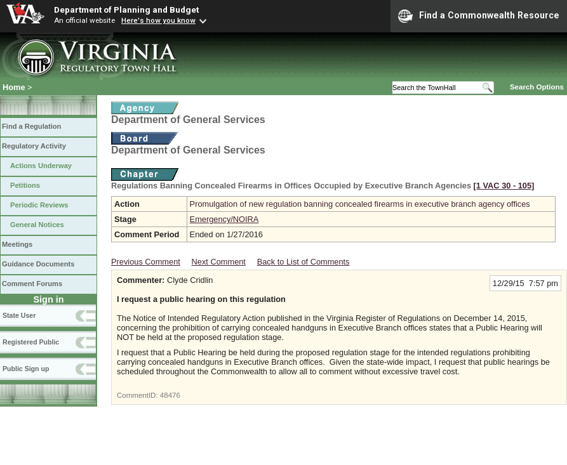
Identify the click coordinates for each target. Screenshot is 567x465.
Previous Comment (145, 261)
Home (14, 87)
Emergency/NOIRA (224, 219)
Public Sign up (26, 368)
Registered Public (31, 342)
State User (19, 315)
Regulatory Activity (34, 146)
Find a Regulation (31, 126)
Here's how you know (158, 20)
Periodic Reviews (39, 205)
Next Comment (219, 261)
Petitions (25, 185)
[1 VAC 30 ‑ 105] (504, 185)
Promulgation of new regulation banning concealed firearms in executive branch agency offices (360, 204)
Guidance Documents (38, 264)
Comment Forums (32, 283)
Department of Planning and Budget (126, 9)
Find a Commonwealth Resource (478, 16)
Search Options (537, 87)
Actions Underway (41, 165)
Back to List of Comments (303, 261)
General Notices (37, 224)
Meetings (17, 244)
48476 (170, 395)
